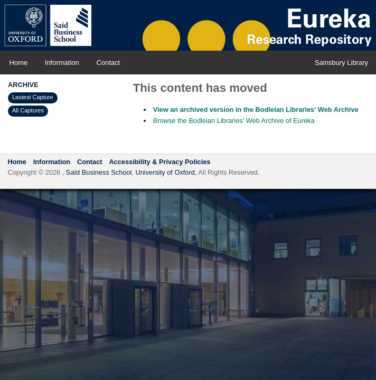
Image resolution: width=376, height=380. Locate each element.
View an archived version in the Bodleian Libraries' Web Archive (256, 109)
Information (62, 62)
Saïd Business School (99, 172)
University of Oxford (164, 172)
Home (19, 62)
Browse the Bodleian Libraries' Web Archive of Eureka (234, 121)
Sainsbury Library (341, 62)
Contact (108, 62)
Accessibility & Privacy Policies (159, 162)
